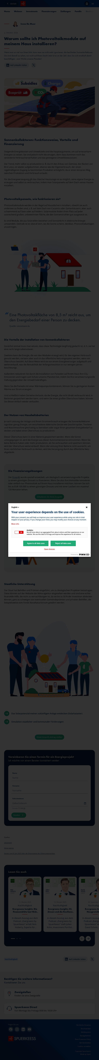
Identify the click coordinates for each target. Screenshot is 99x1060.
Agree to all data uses (36, 543)
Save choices (49, 549)
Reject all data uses (63, 543)
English (15, 507)
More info (15, 524)
